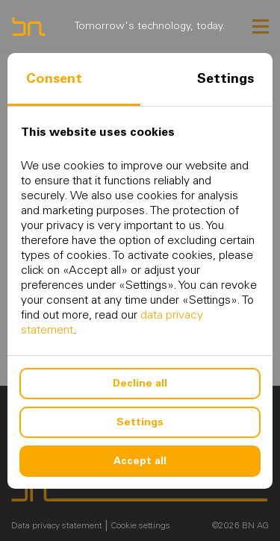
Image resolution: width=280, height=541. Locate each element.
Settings (225, 78)
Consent (54, 78)
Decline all (140, 383)
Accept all (140, 460)
